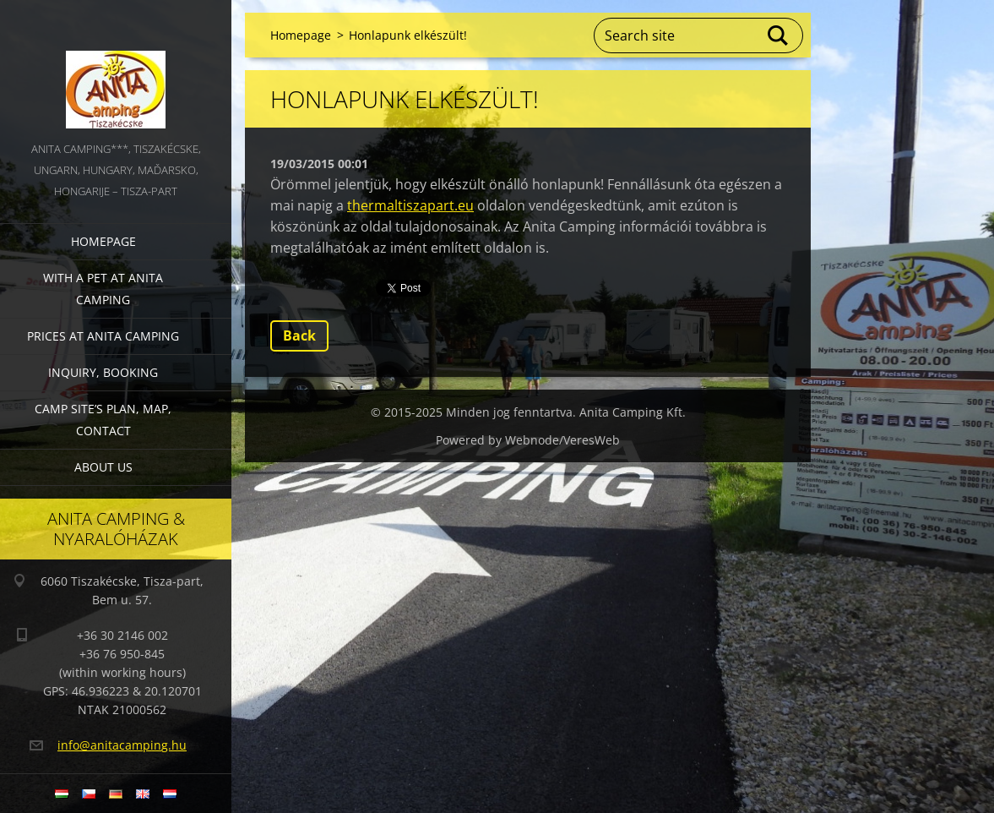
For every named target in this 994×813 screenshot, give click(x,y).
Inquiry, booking (103, 372)
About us (103, 467)
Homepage (103, 241)
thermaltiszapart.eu (410, 205)
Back (299, 335)
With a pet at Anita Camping (103, 289)
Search (779, 35)
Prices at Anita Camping (103, 336)
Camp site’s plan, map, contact (103, 420)
